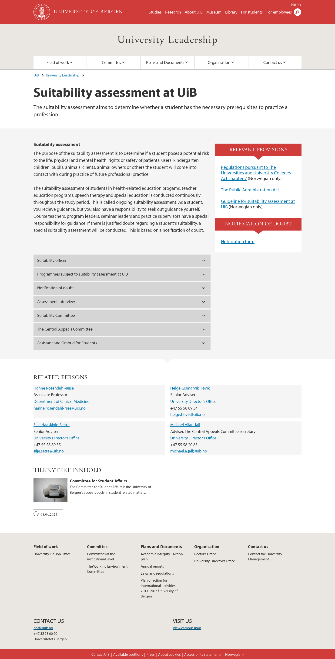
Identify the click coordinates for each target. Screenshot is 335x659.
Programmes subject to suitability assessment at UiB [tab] (82, 274)
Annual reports (152, 566)
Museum (213, 12)
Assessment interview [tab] (56, 301)
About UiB (194, 12)
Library (231, 12)
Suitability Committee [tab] (56, 315)
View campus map (187, 627)
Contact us (272, 62)
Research (173, 12)
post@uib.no (43, 627)
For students (252, 12)
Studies (155, 12)
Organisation (219, 62)
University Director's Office (193, 401)
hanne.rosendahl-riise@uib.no (60, 408)
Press (150, 654)
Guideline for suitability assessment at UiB (258, 204)
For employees (279, 12)
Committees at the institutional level (101, 556)
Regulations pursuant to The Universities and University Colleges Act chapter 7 (256, 172)
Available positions (128, 654)
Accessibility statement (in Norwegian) (214, 654)
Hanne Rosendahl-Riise (54, 388)
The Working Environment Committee (107, 569)
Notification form (238, 241)
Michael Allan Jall (185, 424)
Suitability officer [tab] (52, 260)
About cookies (169, 654)
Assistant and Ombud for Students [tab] (67, 342)
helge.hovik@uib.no (187, 414)
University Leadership (167, 40)
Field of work (58, 62)
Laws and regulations (157, 573)
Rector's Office (205, 554)
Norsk (296, 4)
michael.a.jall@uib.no (188, 451)
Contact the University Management (265, 556)
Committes (111, 62)
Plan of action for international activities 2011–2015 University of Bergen (159, 588)
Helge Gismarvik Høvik (190, 388)
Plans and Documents (165, 62)
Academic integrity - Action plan (162, 556)
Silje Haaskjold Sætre (52, 424)
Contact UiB (100, 654)
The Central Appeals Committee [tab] (65, 329)
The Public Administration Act (250, 190)
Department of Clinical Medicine (61, 401)
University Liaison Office (52, 554)
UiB (36, 75)
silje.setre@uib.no (49, 451)
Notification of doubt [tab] (55, 287)
